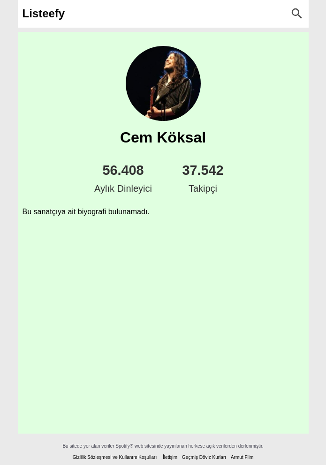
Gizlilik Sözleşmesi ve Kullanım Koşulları (115, 457)
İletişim (170, 457)
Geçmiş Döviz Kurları (204, 457)
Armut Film (242, 457)
